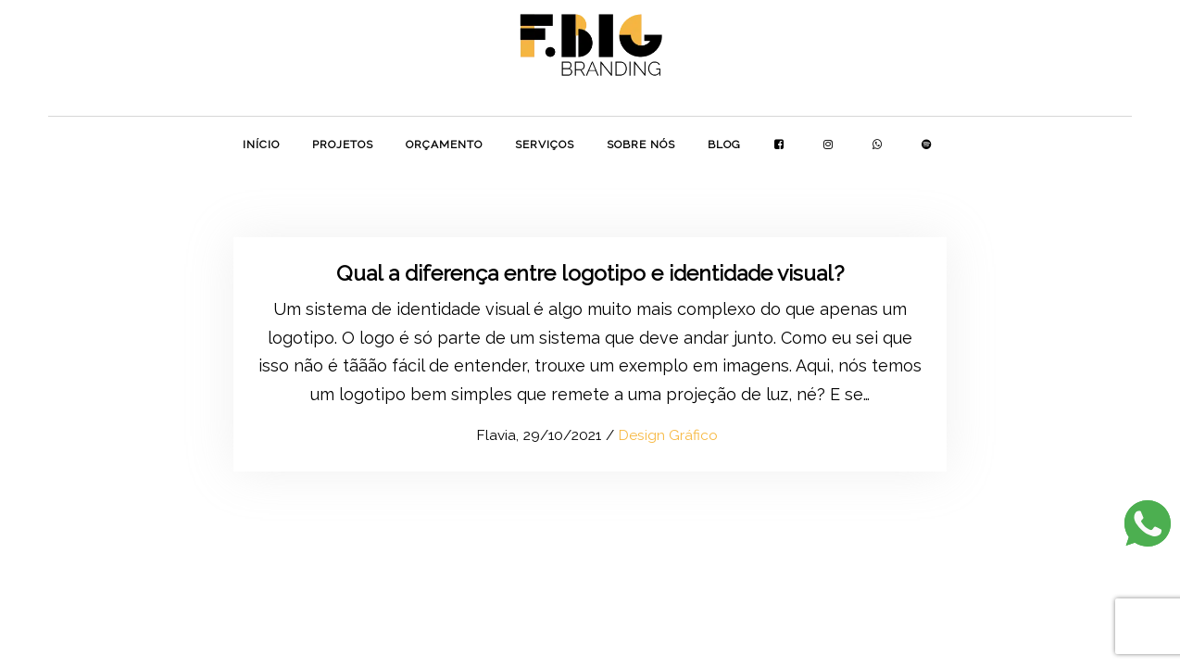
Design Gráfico (668, 435)
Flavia (487, 435)
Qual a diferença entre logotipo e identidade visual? (590, 272)
